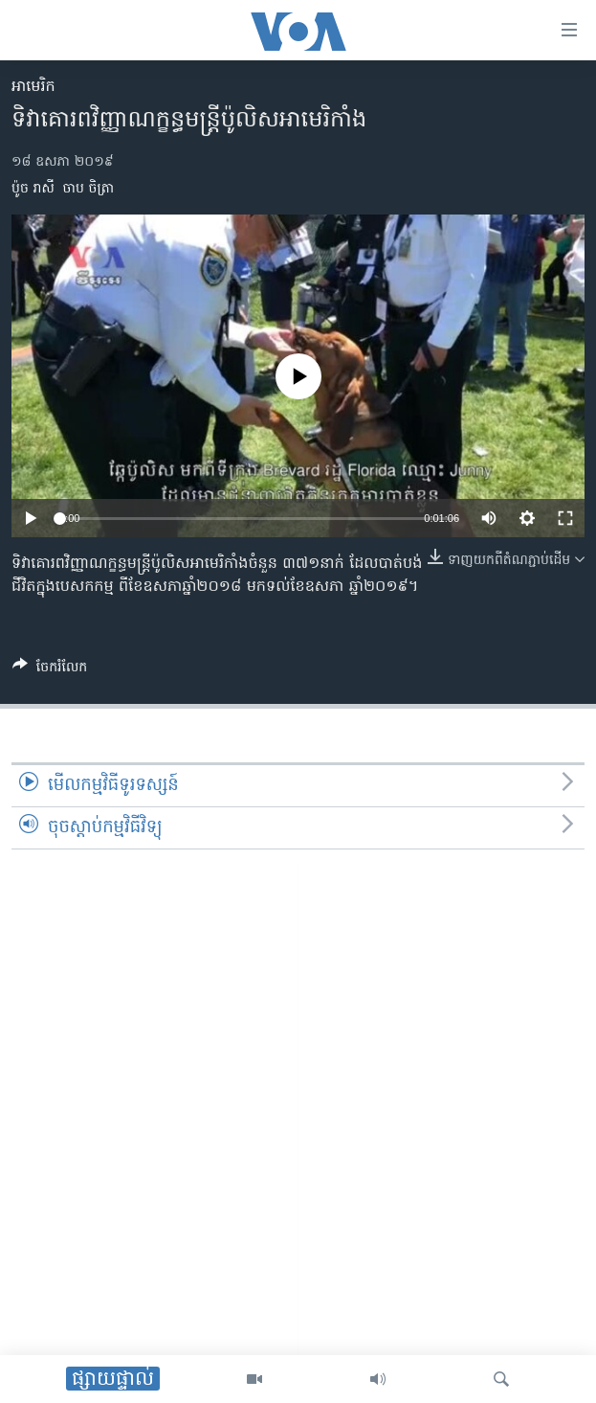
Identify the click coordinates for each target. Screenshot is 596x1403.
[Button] (49, 670)
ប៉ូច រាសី (33, 189)
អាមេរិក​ (33, 87)
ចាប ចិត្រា (88, 189)
